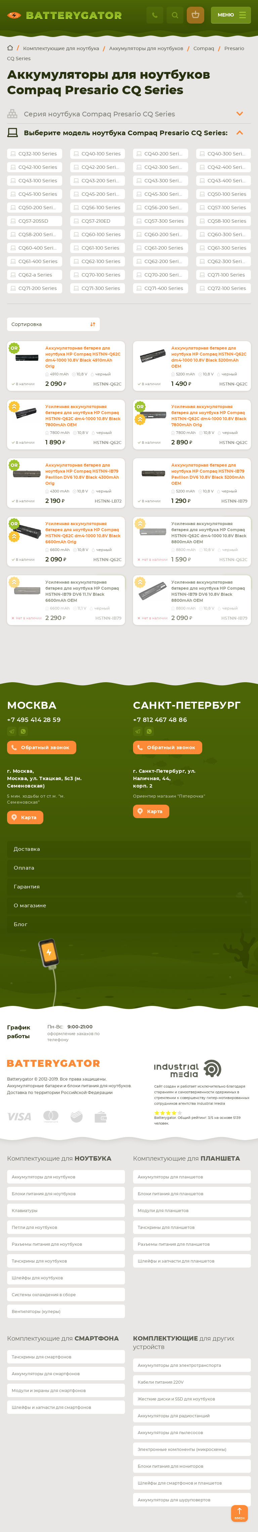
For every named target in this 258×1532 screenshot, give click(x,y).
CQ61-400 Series (37, 261)
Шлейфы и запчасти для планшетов (176, 1261)
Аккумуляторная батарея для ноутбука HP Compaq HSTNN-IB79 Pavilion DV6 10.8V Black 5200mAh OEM (208, 474)
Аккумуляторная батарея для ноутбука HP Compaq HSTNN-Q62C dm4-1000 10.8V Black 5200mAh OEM (209, 357)
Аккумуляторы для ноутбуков (43, 1177)
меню (232, 17)
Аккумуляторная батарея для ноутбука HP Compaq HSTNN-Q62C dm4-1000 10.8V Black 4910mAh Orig (83, 357)
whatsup (23, 731)
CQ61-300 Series (227, 248)
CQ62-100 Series (101, 261)
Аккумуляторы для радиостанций (174, 1416)
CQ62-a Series (35, 275)
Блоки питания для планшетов (170, 1194)
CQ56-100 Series (101, 208)
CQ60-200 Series (164, 234)
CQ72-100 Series (227, 288)
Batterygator (53, 1063)
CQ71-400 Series (163, 288)
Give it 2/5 (163, 1112)
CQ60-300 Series (228, 234)
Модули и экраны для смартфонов (49, 1391)
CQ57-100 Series (227, 208)
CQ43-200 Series (101, 181)
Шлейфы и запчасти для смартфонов (51, 1408)
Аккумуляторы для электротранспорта (179, 1365)
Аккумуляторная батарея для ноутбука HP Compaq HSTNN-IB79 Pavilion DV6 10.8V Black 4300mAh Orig (82, 474)
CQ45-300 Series (164, 194)
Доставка (27, 849)
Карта (29, 817)
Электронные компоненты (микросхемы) (182, 1450)
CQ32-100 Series (37, 154)
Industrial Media (187, 1068)
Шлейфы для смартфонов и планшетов (180, 1483)
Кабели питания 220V (161, 1382)
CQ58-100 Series (227, 221)
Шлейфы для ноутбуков (37, 1278)
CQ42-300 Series (164, 167)
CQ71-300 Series (101, 288)
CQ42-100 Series (37, 167)
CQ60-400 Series (38, 248)
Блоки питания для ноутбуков (44, 1194)
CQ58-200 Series (38, 234)
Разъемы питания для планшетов (174, 1244)
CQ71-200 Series (37, 288)
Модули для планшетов (163, 1211)
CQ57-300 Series (164, 221)
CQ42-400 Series (228, 167)
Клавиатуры (25, 1211)
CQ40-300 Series (228, 154)
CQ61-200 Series (163, 248)
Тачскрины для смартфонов (41, 1357)
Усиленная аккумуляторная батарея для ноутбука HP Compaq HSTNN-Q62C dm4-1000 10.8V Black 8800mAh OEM (209, 533)
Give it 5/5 (180, 1112)
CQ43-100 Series (37, 181)
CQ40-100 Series (101, 154)
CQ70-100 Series (101, 275)
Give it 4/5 (174, 1112)
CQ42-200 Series (101, 167)
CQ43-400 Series (228, 181)
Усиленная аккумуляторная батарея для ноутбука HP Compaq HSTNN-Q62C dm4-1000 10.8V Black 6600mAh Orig (83, 533)
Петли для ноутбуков (34, 1228)
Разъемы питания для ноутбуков (47, 1244)
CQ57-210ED (96, 221)
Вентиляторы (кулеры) (36, 1312)
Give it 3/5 (168, 1112)
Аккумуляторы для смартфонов (46, 1374)
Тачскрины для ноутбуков (39, 1261)
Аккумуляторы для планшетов (170, 1177)
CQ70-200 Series (164, 275)
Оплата (24, 868)
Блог (20, 924)
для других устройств (183, 1343)
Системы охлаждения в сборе (44, 1295)
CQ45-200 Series (101, 194)
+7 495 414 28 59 (33, 720)
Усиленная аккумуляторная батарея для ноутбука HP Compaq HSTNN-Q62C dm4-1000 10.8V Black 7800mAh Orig (209, 416)
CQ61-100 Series (100, 248)
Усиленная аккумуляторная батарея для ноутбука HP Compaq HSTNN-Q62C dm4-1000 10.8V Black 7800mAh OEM (83, 416)
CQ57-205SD (33, 221)
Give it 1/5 (157, 1112)
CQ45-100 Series (37, 194)
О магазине (30, 905)
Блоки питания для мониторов (170, 1466)
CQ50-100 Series (227, 194)
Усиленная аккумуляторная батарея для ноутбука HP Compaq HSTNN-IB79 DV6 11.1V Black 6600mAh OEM (82, 591)
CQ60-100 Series (101, 234)
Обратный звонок (45, 747)
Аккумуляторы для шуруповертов (174, 1500)
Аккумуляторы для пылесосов (170, 1433)
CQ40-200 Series (164, 154)
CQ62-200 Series (164, 261)
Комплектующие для (59, 1159)
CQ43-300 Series (164, 181)
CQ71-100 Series (226, 275)
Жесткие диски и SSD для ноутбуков (176, 1399)
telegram (11, 731)
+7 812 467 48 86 (160, 720)
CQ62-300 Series (227, 261)
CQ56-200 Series (164, 208)
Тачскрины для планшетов (166, 1228)
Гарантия (27, 886)
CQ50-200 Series (38, 208)
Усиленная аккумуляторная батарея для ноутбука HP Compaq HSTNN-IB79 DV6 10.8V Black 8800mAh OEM (208, 591)
